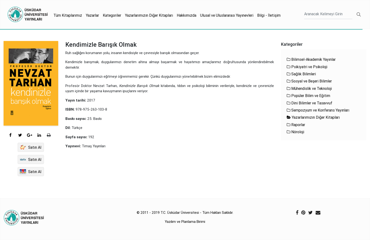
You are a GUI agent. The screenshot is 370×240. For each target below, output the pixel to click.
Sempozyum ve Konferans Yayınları (318, 110)
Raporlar (296, 124)
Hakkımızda (186, 15)
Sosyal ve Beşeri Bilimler (309, 81)
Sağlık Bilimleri (301, 73)
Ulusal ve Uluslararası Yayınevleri (226, 15)
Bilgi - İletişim (269, 15)
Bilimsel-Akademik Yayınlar (311, 59)
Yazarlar (92, 15)
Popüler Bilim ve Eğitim (308, 95)
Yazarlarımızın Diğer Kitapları (149, 15)
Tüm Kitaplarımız (67, 15)
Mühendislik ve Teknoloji (309, 88)
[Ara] (328, 14)
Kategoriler (112, 15)
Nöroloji (295, 131)
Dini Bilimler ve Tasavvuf (309, 103)
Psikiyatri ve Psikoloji (307, 66)
